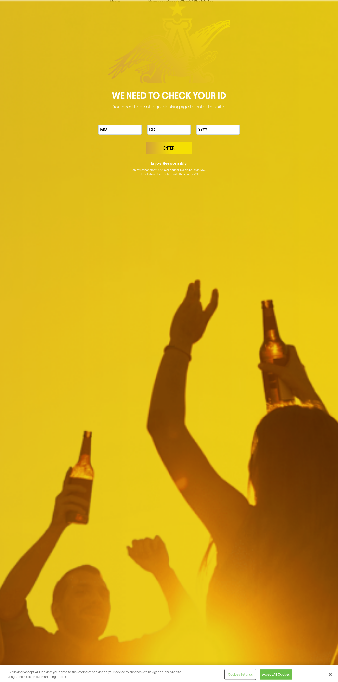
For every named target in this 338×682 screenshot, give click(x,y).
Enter (169, 148)
